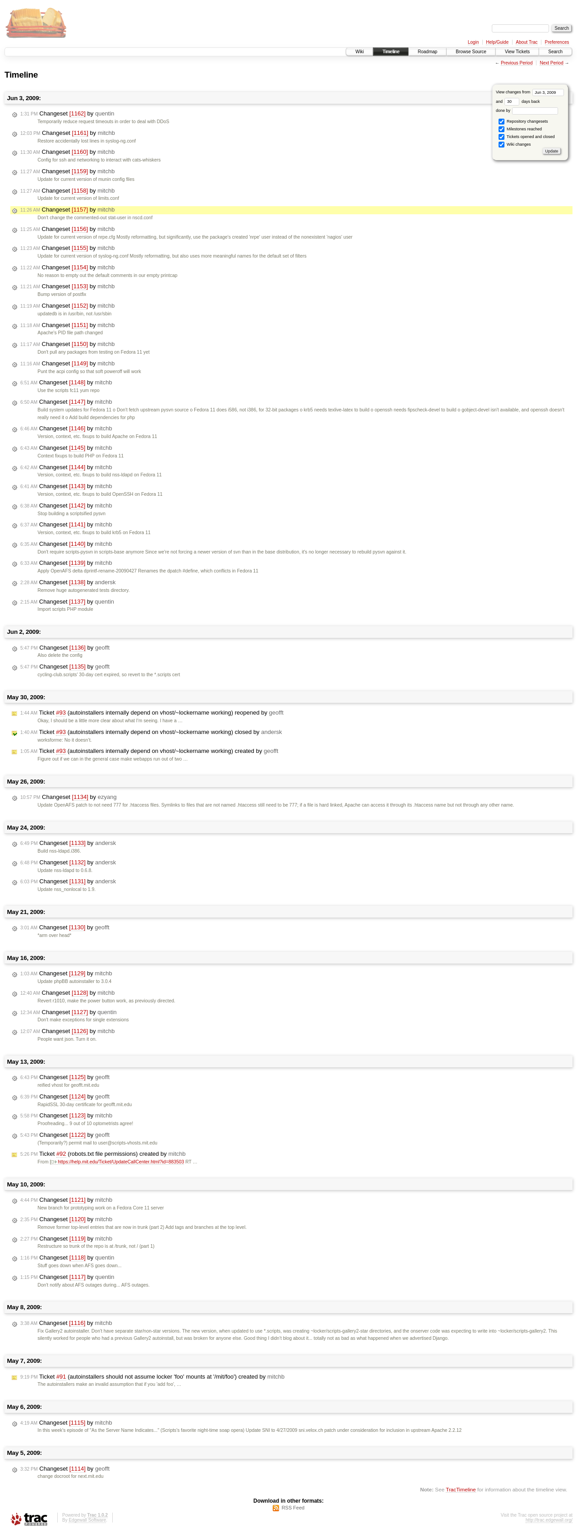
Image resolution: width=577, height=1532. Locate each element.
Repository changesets (523, 122)
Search (555, 51)
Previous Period (517, 62)
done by (527, 110)
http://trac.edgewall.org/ (549, 1520)
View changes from (530, 92)
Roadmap (427, 51)
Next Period (551, 62)
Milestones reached (520, 129)
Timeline (390, 51)
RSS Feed (293, 1507)
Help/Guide (497, 42)
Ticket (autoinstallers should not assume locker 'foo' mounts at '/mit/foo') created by (152, 1376)
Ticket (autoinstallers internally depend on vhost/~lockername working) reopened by (152, 712)
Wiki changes (515, 145)
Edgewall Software (87, 1520)
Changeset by (67, 113)
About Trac (526, 42)
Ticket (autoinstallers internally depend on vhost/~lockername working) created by (149, 751)
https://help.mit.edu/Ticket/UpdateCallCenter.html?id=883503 (117, 1161)
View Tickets (517, 51)
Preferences (557, 42)
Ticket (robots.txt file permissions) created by (103, 1154)
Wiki (359, 51)
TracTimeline (461, 1489)
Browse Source (471, 51)
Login (473, 42)
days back (522, 101)
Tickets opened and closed (526, 137)
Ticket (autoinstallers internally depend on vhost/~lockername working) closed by (151, 732)
